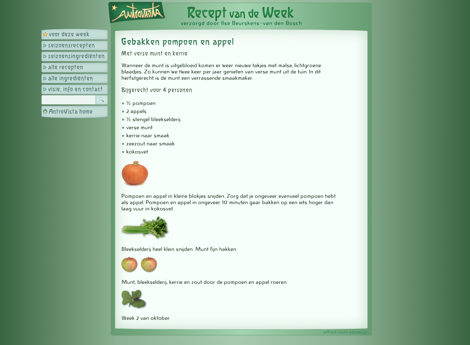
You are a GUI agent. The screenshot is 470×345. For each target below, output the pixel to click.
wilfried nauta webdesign (345, 332)
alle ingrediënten (70, 79)
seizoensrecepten (71, 46)
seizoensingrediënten (76, 56)
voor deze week (69, 34)
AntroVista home (71, 112)
